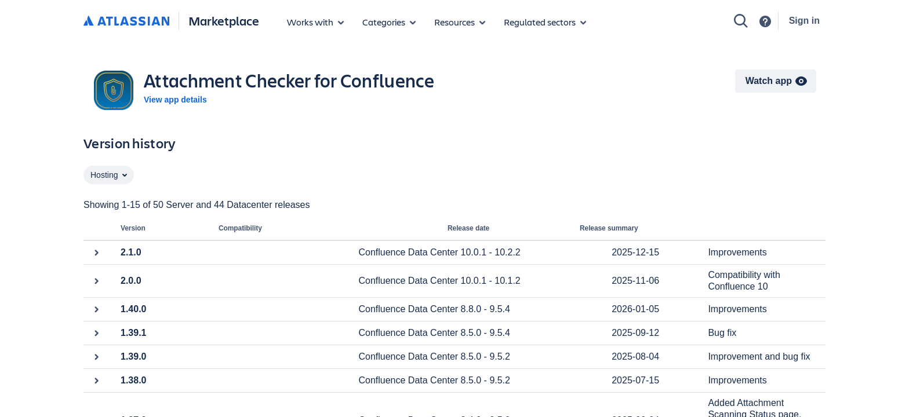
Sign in (804, 20)
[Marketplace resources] (460, 22)
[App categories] (389, 22)
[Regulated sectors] (545, 22)
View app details (175, 99)
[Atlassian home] (126, 21)
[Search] (740, 20)
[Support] (765, 21)
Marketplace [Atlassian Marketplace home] (223, 20)
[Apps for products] (315, 22)
